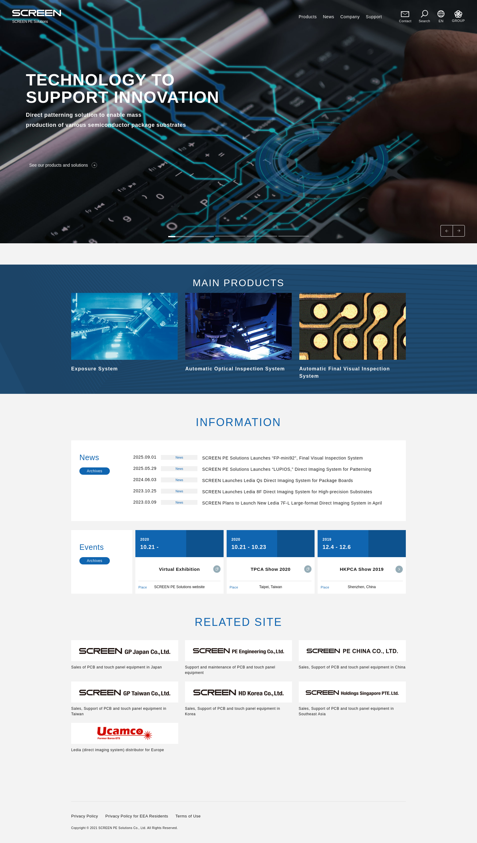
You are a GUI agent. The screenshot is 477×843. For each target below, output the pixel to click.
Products (308, 16)
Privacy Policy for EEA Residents (136, 816)
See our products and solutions (63, 165)
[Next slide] (459, 231)
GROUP (458, 16)
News (328, 16)
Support (374, 16)
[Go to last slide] (446, 231)
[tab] (191, 236)
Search (424, 16)
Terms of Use (188, 816)
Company (350, 16)
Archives (95, 471)
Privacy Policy (84, 816)
